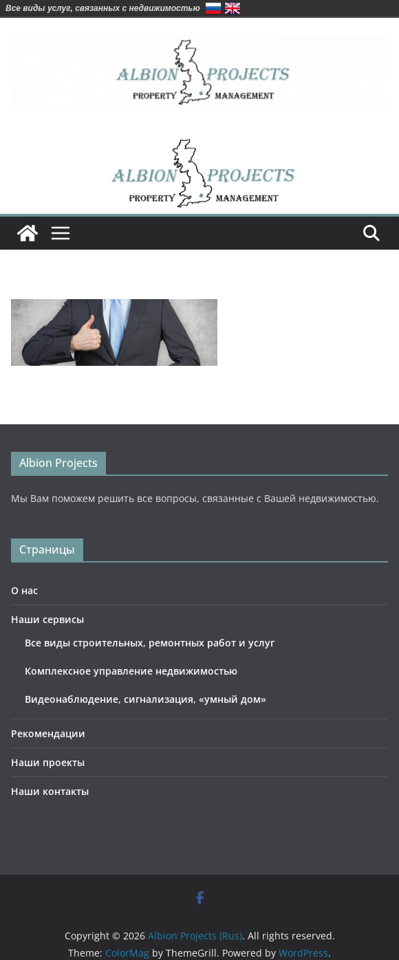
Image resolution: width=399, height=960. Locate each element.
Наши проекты (48, 762)
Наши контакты (50, 791)
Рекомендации (48, 733)
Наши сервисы (47, 619)
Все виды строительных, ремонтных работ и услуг (149, 642)
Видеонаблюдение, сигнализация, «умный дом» (145, 699)
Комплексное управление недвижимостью (131, 670)
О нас (24, 590)
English (232, 8)
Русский (213, 8)
